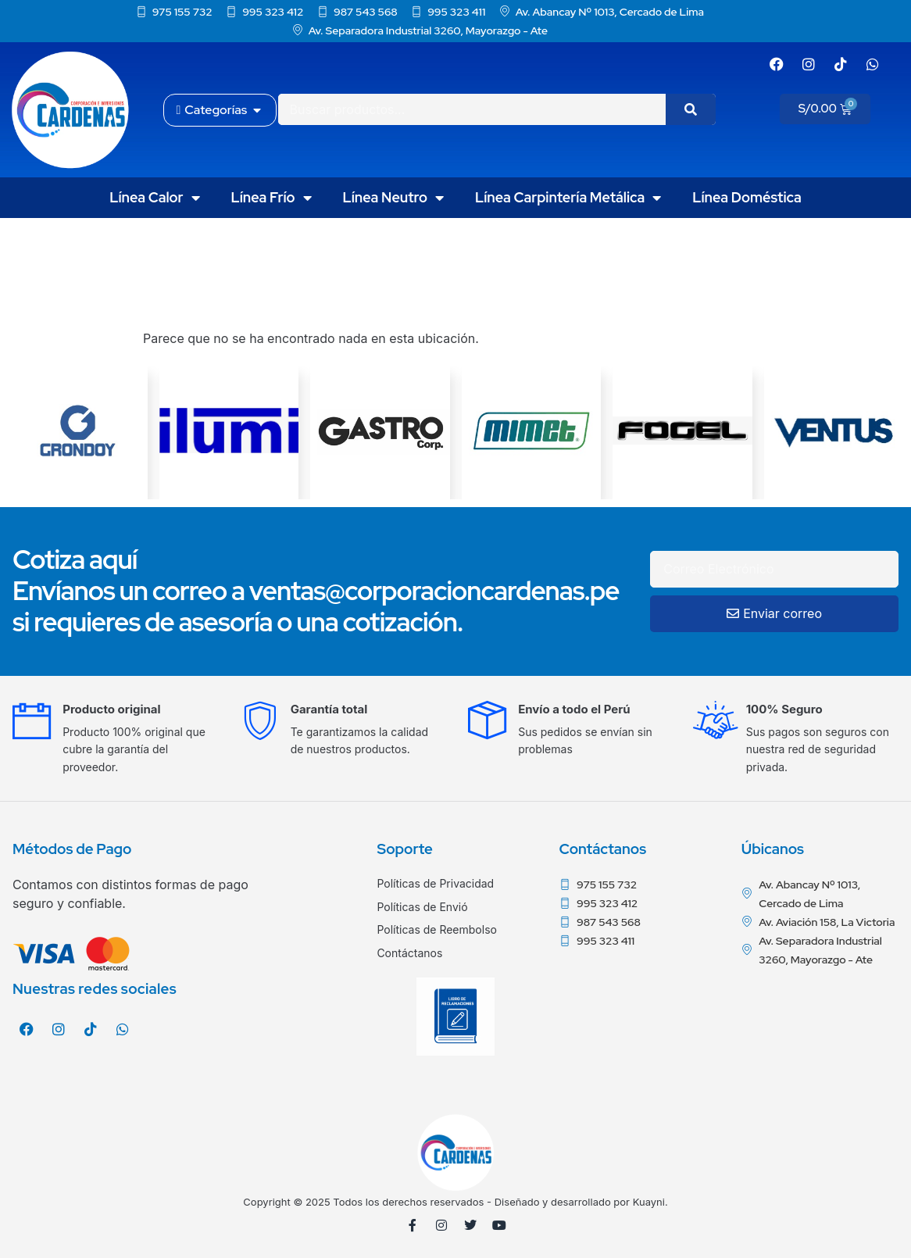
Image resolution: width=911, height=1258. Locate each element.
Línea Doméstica (746, 197)
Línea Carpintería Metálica (568, 198)
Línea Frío (271, 198)
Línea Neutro (394, 198)
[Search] (691, 109)
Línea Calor (154, 198)
